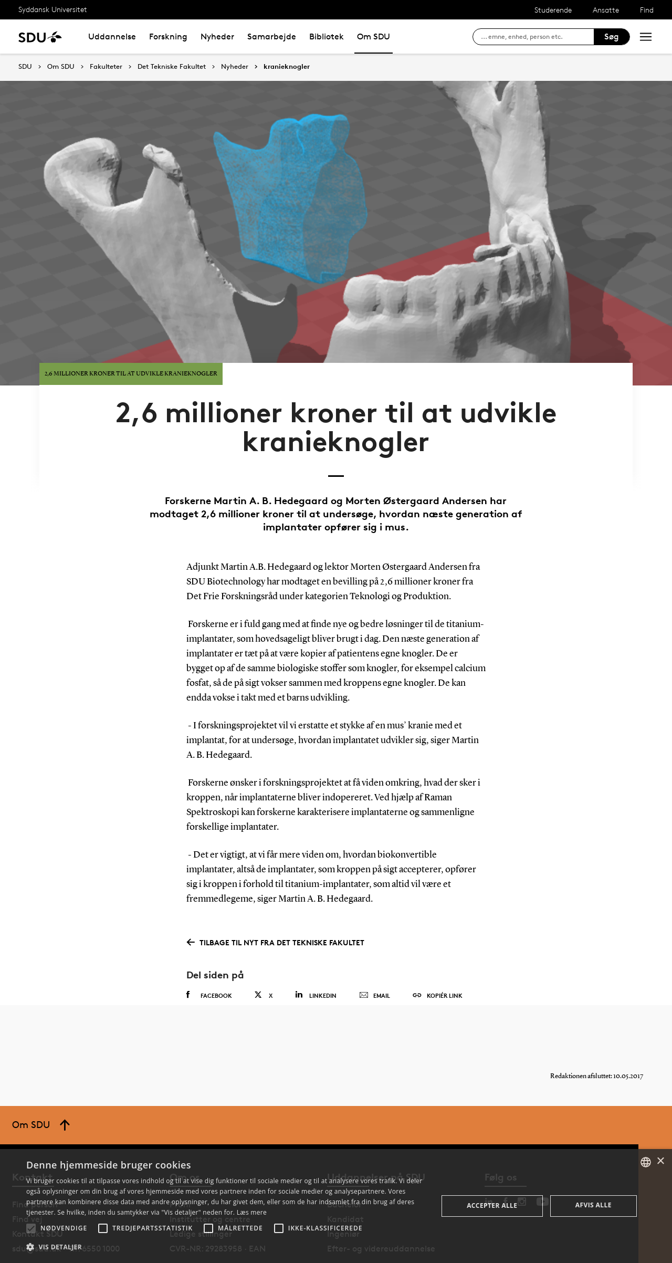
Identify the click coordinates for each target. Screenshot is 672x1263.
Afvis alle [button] (593, 1205)
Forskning (168, 36)
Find (647, 9)
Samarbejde (271, 36)
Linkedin (316, 954)
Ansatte (606, 9)
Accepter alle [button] (492, 1205)
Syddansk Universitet (52, 9)
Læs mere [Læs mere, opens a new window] (252, 1212)
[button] (30, 1228)
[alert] (336, 1206)
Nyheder (217, 36)
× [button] (660, 1161)
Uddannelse (112, 36)
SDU (25, 66)
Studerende (553, 9)
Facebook (209, 955)
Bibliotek (326, 36)
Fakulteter (106, 66)
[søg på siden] (537, 37)
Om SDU (373, 36)
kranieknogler (287, 66)
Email (374, 955)
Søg (611, 36)
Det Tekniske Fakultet (172, 66)
